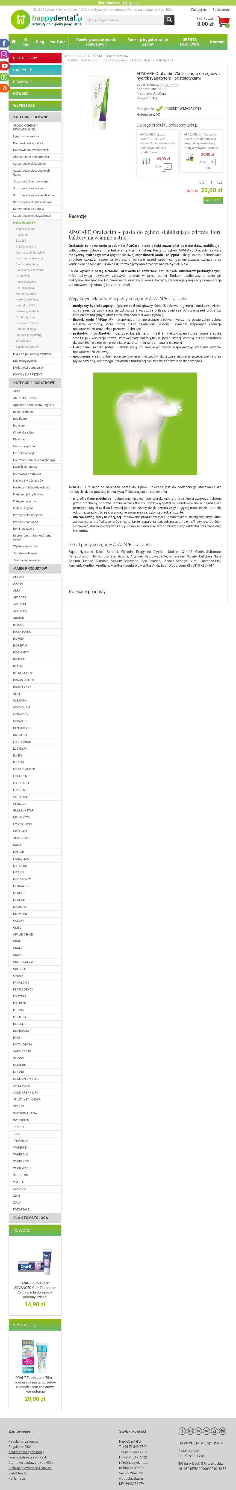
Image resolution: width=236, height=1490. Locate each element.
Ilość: (201, 182)
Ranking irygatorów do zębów (147, 41)
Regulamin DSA (20, 1447)
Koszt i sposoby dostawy (26, 1452)
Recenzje (77, 216)
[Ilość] (211, 182)
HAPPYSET (22, 70)
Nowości (22, 1230)
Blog (40, 42)
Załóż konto (221, 10)
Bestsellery (24, 1325)
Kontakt (217, 42)
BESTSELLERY (25, 58)
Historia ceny (148, 114)
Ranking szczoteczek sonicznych (96, 41)
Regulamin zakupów (23, 1441)
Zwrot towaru (18, 1473)
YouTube (58, 42)
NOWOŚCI (21, 94)
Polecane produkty (87, 591)
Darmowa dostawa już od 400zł (31, 1462)
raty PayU (40, 1457)
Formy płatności (20, 1457)
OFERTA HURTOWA (189, 41)
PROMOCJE (22, 82)
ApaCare (159, 93)
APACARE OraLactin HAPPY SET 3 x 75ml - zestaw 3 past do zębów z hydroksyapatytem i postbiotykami (157, 143)
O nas (25, 41)
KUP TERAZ (213, 200)
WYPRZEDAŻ (24, 106)
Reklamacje (17, 1478)
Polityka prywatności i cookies (30, 1468)
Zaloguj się (198, 10)
